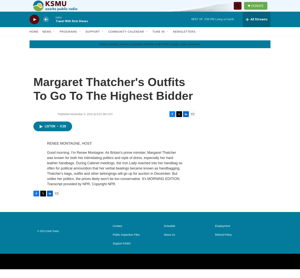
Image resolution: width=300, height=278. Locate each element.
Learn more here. (190, 53)
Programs (68, 40)
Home (34, 40)
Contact (117, 234)
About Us (169, 243)
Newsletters (184, 40)
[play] (34, 28)
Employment (222, 234)
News (46, 40)
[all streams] (256, 28)
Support (92, 40)
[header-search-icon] (239, 10)
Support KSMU (122, 252)
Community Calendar (126, 40)
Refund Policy (223, 243)
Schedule (169, 234)
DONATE (260, 10)
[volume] (46, 28)
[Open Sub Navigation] (54, 40)
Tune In (158, 40)
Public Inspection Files (126, 243)
